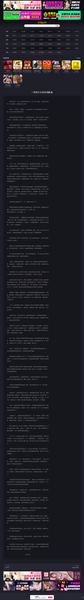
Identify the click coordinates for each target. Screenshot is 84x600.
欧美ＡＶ (32, 35)
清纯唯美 (59, 44)
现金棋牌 (68, 31)
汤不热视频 (41, 52)
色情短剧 (59, 52)
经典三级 (59, 39)
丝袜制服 (59, 35)
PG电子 (14, 31)
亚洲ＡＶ (15, 35)
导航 (7, 52)
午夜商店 (23, 52)
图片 (7, 44)
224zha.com (42, 22)
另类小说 (59, 48)
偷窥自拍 (15, 44)
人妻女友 (32, 48)
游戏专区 (41, 31)
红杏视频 (50, 52)
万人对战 (32, 31)
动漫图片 (41, 44)
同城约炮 (15, 52)
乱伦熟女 (68, 39)
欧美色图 (32, 44)
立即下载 (50, 597)
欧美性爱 (41, 39)
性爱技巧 (77, 48)
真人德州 (23, 31)
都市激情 (15, 48)
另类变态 (77, 39)
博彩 (7, 31)
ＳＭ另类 (77, 35)
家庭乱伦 (23, 48)
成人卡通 (32, 39)
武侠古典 (41, 48)
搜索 (57, 25)
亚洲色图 (23, 44)
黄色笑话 (68, 48)
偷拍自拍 (23, 39)
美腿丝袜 (50, 44)
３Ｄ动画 (41, 35)
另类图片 (77, 44)
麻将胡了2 (50, 31)
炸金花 (59, 31)
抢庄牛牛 (77, 31)
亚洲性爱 (15, 39)
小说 (7, 48)
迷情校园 (50, 48)
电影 (7, 40)
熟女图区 (68, 44)
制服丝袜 (50, 39)
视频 (7, 35)
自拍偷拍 (23, 35)
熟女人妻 (50, 35)
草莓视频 (32, 52)
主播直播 (68, 35)
